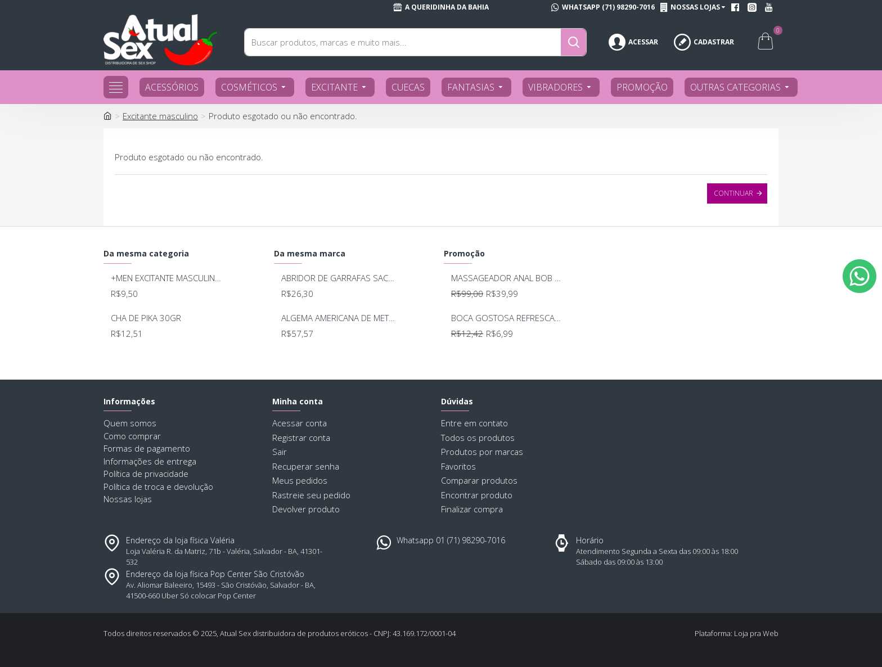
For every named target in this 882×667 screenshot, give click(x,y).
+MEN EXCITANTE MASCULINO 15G (168, 278)
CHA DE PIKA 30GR (146, 318)
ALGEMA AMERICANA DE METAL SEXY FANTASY (338, 318)
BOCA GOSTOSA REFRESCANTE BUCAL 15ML (508, 318)
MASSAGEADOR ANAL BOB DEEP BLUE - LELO (508, 278)
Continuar (733, 193)
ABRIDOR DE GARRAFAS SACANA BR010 (338, 278)
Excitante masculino (160, 115)
